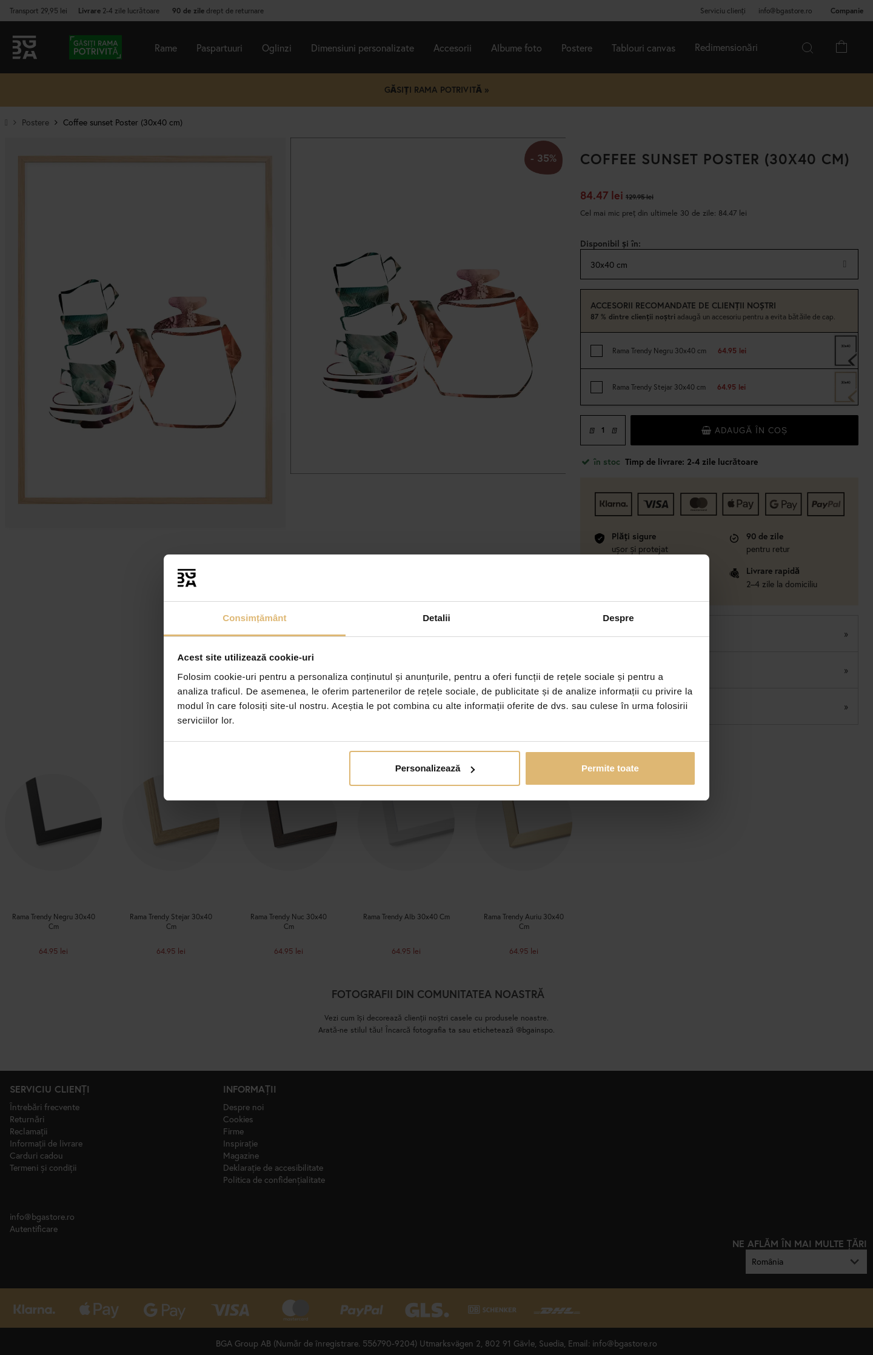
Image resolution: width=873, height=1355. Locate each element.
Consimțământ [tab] (254, 618)
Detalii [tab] (436, 618)
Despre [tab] (618, 618)
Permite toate (610, 768)
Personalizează (435, 768)
